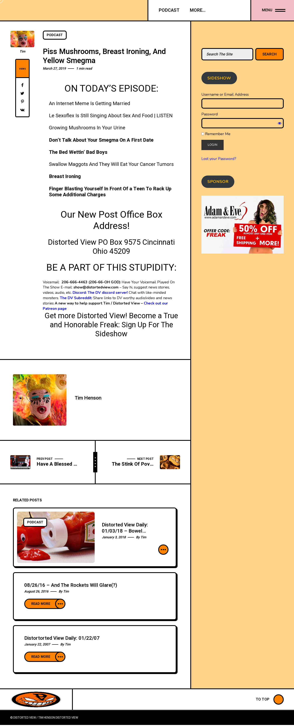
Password (209, 114)
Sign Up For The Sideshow (134, 329)
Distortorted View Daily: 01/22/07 (62, 638)
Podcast (55, 35)
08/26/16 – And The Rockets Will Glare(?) (70, 585)
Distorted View (67, 718)
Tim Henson (88, 398)
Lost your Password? (218, 158)
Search (269, 54)
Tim (22, 51)
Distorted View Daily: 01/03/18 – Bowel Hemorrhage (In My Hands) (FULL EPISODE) (132, 534)
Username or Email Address (225, 94)
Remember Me (215, 133)
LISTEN (165, 115)
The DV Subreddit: (76, 297)
